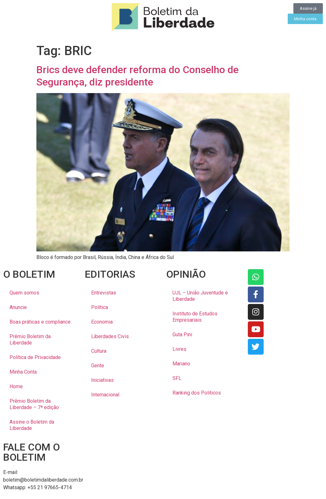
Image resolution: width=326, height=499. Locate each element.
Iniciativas (102, 380)
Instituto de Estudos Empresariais (194, 317)
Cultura (98, 351)
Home (16, 386)
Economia (102, 322)
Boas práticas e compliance (40, 322)
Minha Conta (23, 372)
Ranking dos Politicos (196, 393)
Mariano (181, 364)
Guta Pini (182, 335)
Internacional (105, 395)
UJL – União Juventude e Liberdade (200, 296)
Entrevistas (103, 293)
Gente (97, 366)
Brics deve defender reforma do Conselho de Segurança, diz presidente (137, 76)
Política (99, 307)
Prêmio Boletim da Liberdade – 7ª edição (34, 404)
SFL (176, 378)
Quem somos (24, 293)
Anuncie (18, 307)
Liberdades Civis (110, 336)
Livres (179, 349)
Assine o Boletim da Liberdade (31, 425)
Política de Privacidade (35, 357)
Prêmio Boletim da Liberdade (30, 339)
